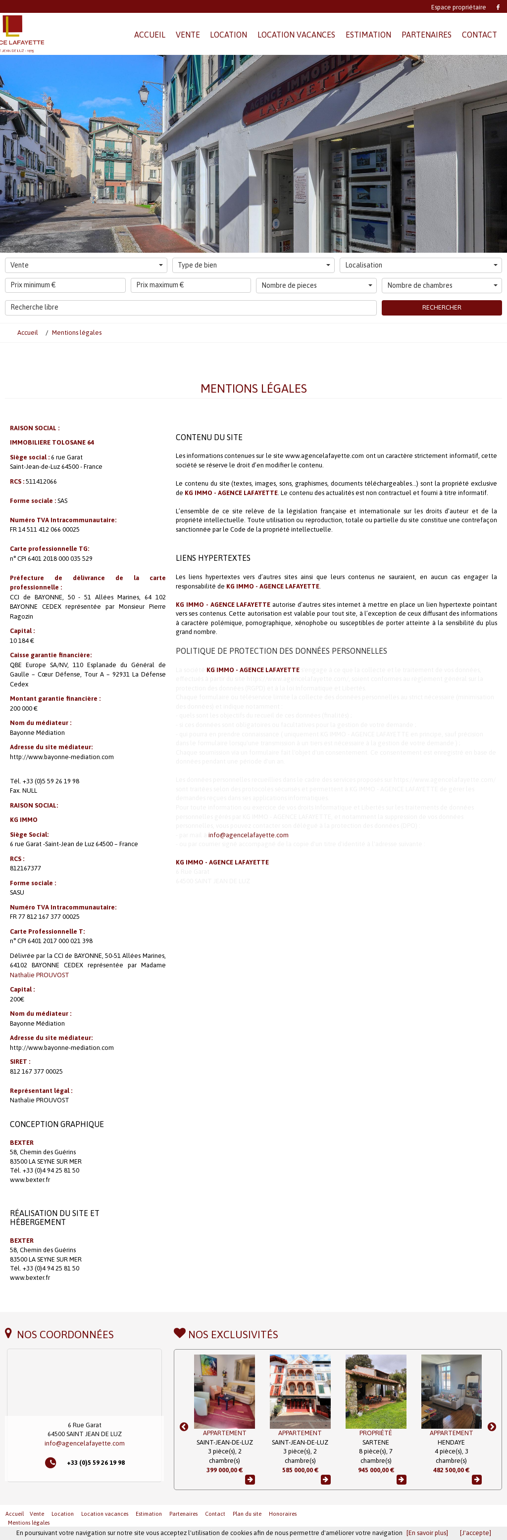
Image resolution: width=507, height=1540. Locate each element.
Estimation (149, 1514)
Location (62, 1514)
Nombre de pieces (316, 285)
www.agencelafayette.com (324, 455)
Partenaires (183, 1514)
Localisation (421, 265)
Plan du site (247, 1514)
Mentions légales (29, 1523)
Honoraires (283, 1514)
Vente (86, 265)
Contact (215, 1514)
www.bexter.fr (30, 1179)
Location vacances (104, 1514)
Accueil (14, 1514)
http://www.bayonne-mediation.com (62, 757)
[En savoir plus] (427, 1533)
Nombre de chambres (442, 285)
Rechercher (441, 307)
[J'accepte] (475, 1533)
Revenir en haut (479, 1513)
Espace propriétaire (458, 7)
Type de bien (254, 265)
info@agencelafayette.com (248, 835)
